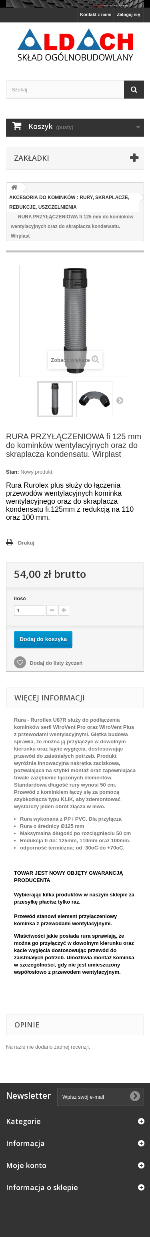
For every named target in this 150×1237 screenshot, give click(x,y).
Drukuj (26, 543)
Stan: (12, 472)
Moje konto (26, 1165)
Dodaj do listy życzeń (55, 663)
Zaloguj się (128, 14)
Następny (120, 400)
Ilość (20, 598)
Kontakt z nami (95, 14)
